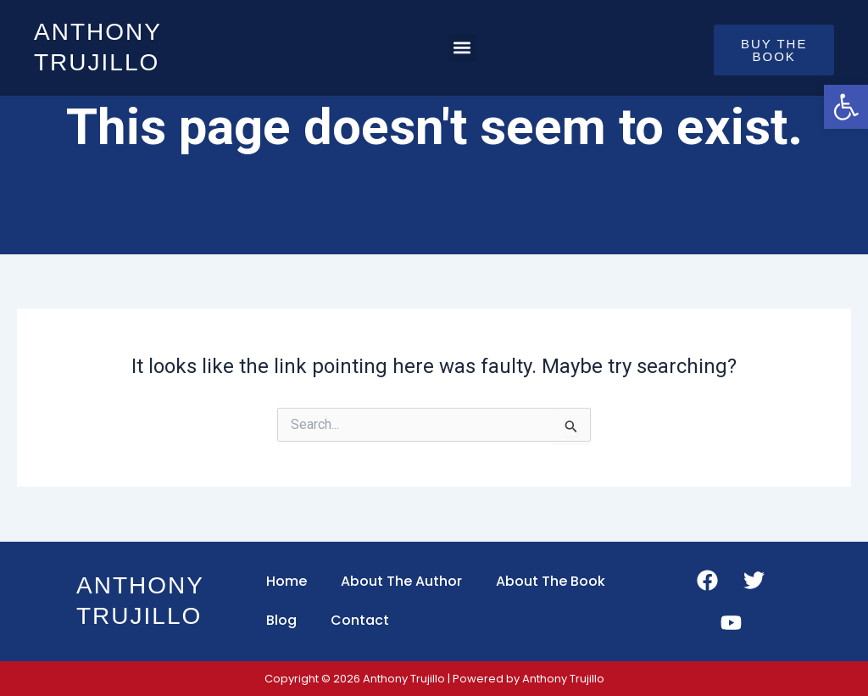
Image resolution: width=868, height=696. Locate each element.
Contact (360, 620)
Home (286, 581)
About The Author (401, 581)
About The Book (550, 581)
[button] (462, 48)
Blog (281, 620)
